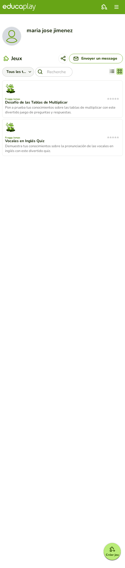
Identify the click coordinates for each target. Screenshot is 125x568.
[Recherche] (53, 72)
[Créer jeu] (112, 551)
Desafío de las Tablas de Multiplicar (36, 102)
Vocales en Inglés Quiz (25, 141)
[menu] (116, 7)
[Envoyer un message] (96, 58)
